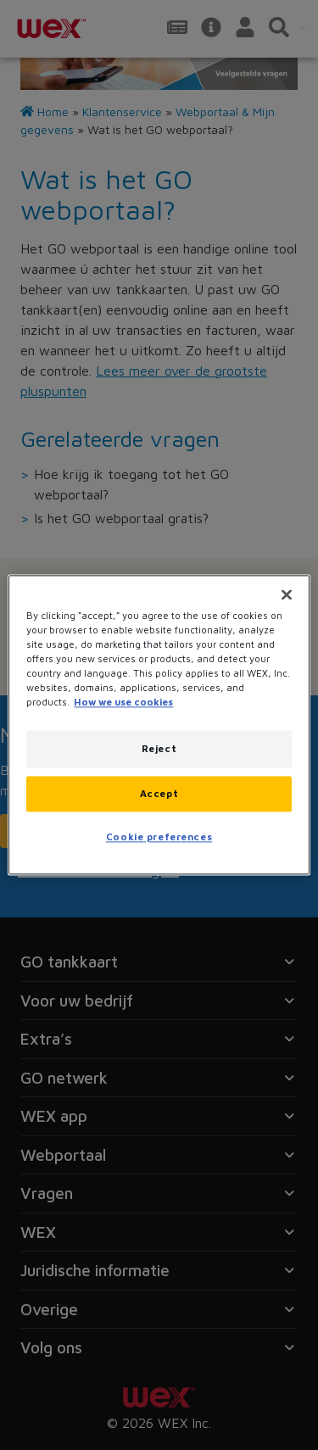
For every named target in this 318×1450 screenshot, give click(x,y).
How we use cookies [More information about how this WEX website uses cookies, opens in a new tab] (123, 702)
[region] (159, 724)
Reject (159, 749)
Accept (159, 794)
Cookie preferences (159, 837)
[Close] (286, 594)
